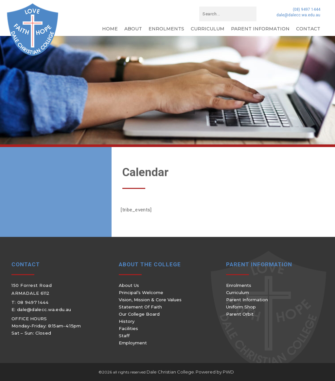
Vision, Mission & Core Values (150, 299)
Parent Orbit (240, 314)
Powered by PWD (215, 371)
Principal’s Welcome (141, 292)
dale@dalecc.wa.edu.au (298, 15)
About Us (129, 285)
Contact (308, 29)
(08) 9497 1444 (306, 9)
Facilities (128, 328)
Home (110, 29)
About (133, 29)
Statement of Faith (140, 306)
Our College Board (139, 314)
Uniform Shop (241, 306)
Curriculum (207, 29)
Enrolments (166, 29)
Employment (133, 342)
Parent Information (260, 29)
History (126, 321)
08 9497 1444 (33, 302)
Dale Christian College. (171, 371)
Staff (124, 335)
